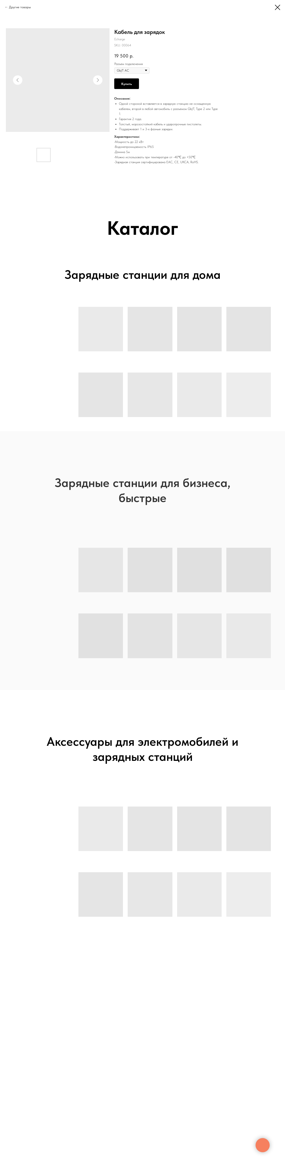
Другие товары (20, 7)
